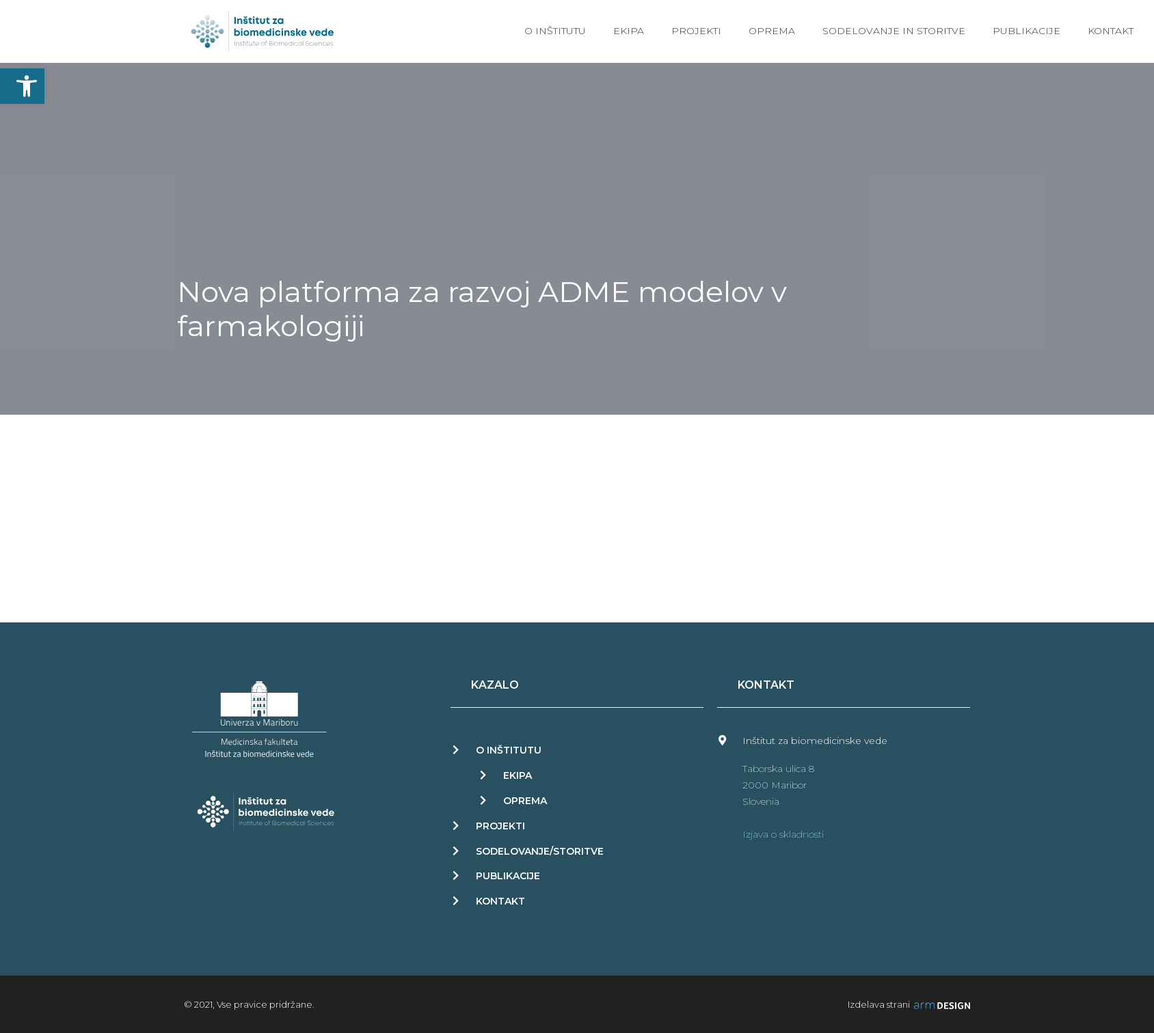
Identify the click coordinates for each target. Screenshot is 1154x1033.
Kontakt (1110, 31)
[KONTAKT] (456, 901)
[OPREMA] (483, 800)
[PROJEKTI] (456, 826)
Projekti (696, 31)
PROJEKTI (500, 826)
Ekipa (628, 31)
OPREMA (525, 801)
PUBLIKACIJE (508, 876)
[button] (22, 86)
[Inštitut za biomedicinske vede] (722, 740)
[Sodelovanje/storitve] (456, 851)
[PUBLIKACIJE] (456, 875)
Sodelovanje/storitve (540, 851)
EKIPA (517, 775)
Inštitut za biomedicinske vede (814, 740)
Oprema (772, 31)
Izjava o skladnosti (783, 834)
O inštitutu (555, 31)
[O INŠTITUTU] (456, 750)
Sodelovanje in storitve (893, 31)
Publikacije (1026, 31)
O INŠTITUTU (508, 750)
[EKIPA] (483, 775)
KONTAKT (500, 901)
